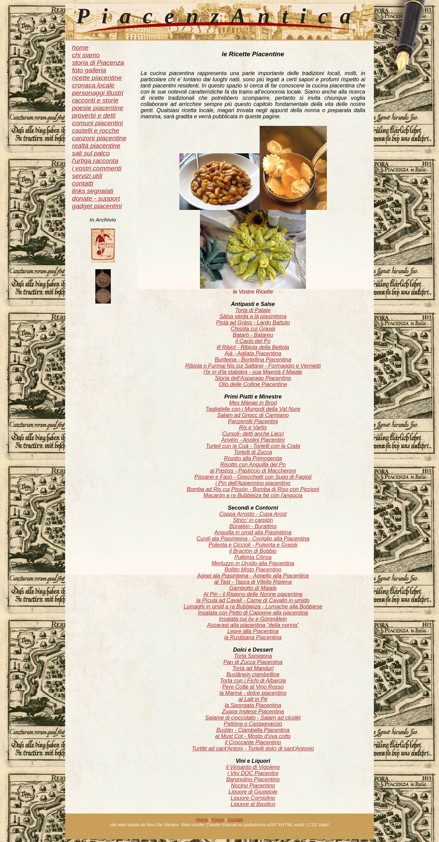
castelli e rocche (95, 130)
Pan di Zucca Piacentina (253, 662)
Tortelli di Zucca (253, 452)
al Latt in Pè (253, 699)
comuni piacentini (97, 123)
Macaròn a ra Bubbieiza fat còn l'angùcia (252, 495)
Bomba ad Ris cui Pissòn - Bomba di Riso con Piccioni (253, 489)
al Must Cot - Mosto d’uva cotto (253, 736)
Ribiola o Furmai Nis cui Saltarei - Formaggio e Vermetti (253, 366)
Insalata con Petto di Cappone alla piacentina (253, 613)
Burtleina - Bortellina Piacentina (253, 360)
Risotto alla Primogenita (253, 458)
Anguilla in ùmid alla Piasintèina (253, 532)
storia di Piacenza (98, 62)
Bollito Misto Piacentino (253, 569)
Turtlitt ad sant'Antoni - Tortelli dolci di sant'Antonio (253, 748)
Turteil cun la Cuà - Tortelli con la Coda (253, 446)
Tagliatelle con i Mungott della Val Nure (252, 409)
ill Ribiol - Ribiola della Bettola (253, 347)
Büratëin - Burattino (253, 526)
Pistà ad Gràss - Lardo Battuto (253, 322)
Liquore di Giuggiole (252, 792)
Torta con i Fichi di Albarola (253, 681)
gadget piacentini (97, 206)
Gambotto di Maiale (253, 588)
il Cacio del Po (252, 341)
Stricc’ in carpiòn (253, 520)
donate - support (96, 198)
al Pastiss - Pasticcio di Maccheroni (253, 471)
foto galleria (89, 70)
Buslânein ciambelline (253, 674)
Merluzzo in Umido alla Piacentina (253, 563)
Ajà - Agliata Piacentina (253, 353)
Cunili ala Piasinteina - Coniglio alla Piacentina (253, 539)
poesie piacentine (97, 107)
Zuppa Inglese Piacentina (253, 711)
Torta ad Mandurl (252, 668)
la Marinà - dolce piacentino (253, 693)
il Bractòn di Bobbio (253, 551)
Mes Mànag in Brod (253, 403)
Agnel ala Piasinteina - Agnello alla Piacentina (253, 576)
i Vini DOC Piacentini (252, 773)
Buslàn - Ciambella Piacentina (252, 730)
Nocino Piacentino (253, 785)
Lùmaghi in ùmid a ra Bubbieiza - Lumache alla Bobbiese (252, 606)
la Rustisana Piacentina (253, 637)
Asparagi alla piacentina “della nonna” (253, 625)
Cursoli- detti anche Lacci (253, 434)
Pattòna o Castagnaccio (253, 724)
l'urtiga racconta (95, 160)
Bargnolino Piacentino (253, 779)
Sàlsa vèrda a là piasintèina (253, 316)
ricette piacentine (97, 77)
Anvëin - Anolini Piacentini (252, 440)
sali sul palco (91, 153)
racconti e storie (95, 100)
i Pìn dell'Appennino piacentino (252, 483)
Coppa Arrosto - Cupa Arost (252, 514)
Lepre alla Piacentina (252, 631)
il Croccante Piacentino (253, 742)
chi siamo (86, 55)
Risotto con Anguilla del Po (253, 464)
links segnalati (93, 190)
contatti (82, 183)
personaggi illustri (97, 92)
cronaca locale (93, 85)
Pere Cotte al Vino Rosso (253, 687)
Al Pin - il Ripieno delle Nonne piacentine (252, 594)
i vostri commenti (96, 168)
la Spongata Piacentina (253, 705)
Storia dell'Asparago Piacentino (253, 378)
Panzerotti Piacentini (253, 421)
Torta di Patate (253, 310)
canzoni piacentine (99, 138)
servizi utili (87, 175)
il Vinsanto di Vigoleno (253, 767)
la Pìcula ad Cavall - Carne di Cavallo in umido (253, 600)
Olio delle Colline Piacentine (253, 384)
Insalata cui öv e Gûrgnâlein (253, 619)
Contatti (235, 819)
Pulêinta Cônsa (253, 557)
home (80, 47)
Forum (218, 819)
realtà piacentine (96, 145)
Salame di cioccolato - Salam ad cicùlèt (252, 718)
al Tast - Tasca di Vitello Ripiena (253, 582)
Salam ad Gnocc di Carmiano (253, 415)
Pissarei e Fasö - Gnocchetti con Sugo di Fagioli (253, 477)
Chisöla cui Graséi (253, 329)
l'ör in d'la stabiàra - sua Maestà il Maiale (252, 372)
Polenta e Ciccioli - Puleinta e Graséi (253, 545)
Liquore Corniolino (253, 798)
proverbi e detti (94, 115)
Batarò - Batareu (253, 335)
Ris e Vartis (253, 427)
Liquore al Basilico (253, 804)
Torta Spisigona (253, 656)
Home (202, 819)
